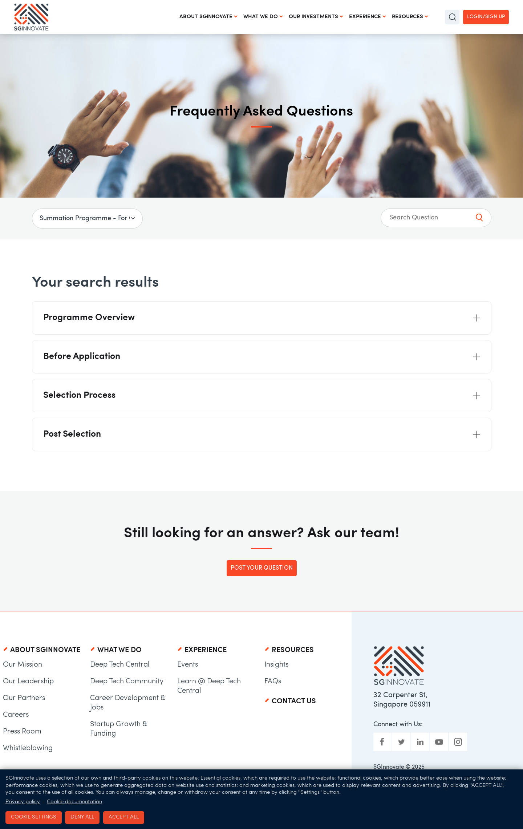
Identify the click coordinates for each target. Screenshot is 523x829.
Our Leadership (28, 681)
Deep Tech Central (120, 664)
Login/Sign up (486, 17)
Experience (365, 17)
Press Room (22, 731)
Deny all (82, 817)
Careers (16, 715)
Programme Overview (89, 317)
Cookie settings (33, 817)
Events (187, 664)
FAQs (272, 681)
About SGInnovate (205, 17)
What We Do (260, 17)
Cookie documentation (74, 802)
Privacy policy (22, 802)
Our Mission (22, 664)
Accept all (124, 817)
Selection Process (79, 395)
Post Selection (72, 434)
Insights (276, 664)
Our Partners (24, 698)
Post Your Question (262, 568)
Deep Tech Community (126, 681)
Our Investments (313, 17)
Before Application (81, 356)
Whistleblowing (28, 748)
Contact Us (294, 701)
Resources (407, 17)
